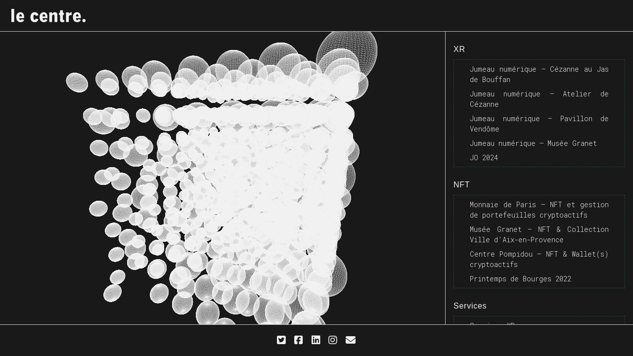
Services (470, 306)
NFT (461, 184)
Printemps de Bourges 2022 (520, 278)
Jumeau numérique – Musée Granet (533, 143)
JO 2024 (484, 157)
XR (459, 49)
